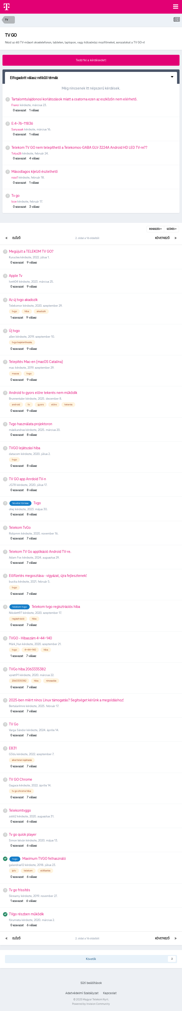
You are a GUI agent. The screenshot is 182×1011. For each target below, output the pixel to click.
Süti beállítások (91, 983)
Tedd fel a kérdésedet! (91, 60)
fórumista (15, 920)
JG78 (12, 485)
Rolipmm (14, 533)
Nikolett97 (15, 613)
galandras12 (16, 865)
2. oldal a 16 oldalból (87, 238)
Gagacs (13, 785)
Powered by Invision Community (91, 1004)
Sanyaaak (17, 129)
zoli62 (12, 816)
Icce (14, 201)
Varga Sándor (17, 730)
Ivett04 (13, 281)
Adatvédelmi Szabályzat (82, 993)
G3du (12, 754)
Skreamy (14, 896)
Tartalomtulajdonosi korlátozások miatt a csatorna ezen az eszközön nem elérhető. (74, 99)
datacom (14, 454)
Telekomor (15, 305)
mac (11, 367)
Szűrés (172, 229)
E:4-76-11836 (22, 123)
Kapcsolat (110, 993)
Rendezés (155, 229)
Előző (16, 238)
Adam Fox (15, 557)
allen (12, 336)
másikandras (17, 430)
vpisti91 (14, 675)
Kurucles (14, 257)
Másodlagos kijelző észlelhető (34, 171)
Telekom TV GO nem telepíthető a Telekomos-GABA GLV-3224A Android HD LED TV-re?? (79, 147)
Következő (162, 238)
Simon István (17, 840)
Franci (15, 105)
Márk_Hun (15, 644)
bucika (13, 581)
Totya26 (16, 153)
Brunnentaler (17, 398)
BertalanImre (17, 706)
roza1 (14, 177)
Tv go (15, 195)
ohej (11, 509)
